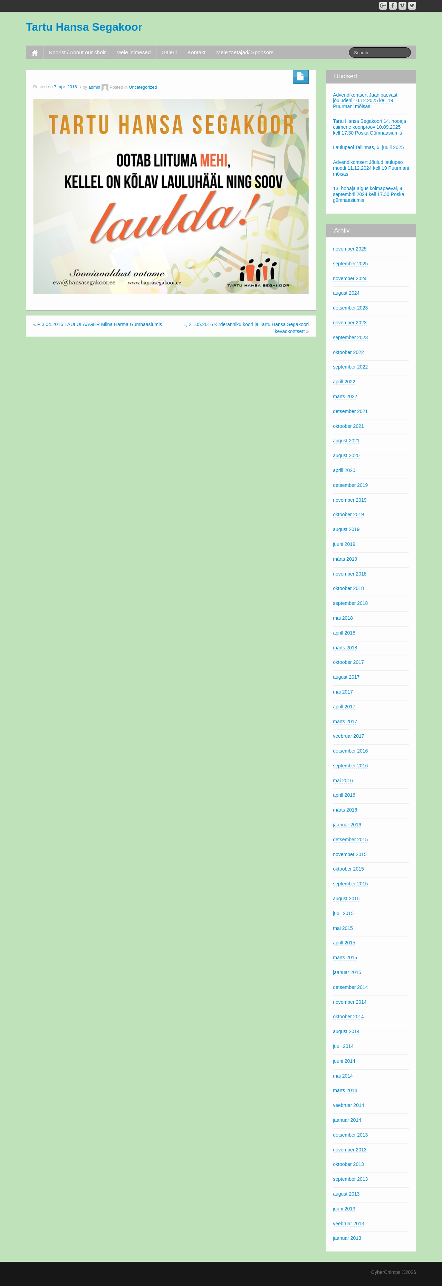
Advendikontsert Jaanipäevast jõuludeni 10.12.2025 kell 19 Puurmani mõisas (365, 100)
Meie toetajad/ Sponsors (244, 52)
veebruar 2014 (348, 1105)
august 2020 (346, 455)
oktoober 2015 (348, 869)
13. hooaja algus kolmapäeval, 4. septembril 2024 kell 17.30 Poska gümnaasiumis (368, 194)
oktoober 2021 (348, 426)
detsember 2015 (350, 839)
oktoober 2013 (348, 1164)
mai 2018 (343, 618)
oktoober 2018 (348, 588)
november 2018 (349, 574)
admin (94, 87)
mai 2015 (343, 928)
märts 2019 (345, 559)
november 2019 (349, 500)
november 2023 (349, 322)
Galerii (169, 52)
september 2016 (350, 765)
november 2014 (349, 1002)
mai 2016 (343, 780)
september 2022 (350, 367)
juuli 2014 (343, 1046)
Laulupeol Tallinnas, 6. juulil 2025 (368, 147)
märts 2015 (345, 957)
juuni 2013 (344, 1208)
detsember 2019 (350, 485)
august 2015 (346, 898)
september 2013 (350, 1179)
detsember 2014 (350, 987)
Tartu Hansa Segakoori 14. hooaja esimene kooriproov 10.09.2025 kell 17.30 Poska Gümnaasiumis (369, 127)
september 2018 (350, 603)
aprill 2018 (344, 633)
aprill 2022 (344, 381)
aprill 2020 (344, 470)
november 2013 (349, 1149)
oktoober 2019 (348, 514)
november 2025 (349, 249)
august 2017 (346, 677)
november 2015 (349, 854)
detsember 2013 (350, 1135)
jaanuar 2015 (347, 972)
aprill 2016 (344, 795)
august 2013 (346, 1194)
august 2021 (346, 440)
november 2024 (349, 278)
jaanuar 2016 (347, 824)
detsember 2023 (350, 308)
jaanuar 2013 (347, 1238)
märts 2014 (345, 1090)
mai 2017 (343, 692)
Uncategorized (143, 87)
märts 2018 (345, 647)
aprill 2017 (344, 706)
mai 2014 (343, 1076)
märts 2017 (345, 721)
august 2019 (346, 529)
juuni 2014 (344, 1061)
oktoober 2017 (348, 662)
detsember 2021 (350, 411)
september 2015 (350, 883)
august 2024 (346, 293)
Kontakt (196, 52)
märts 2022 (345, 396)
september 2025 (350, 263)
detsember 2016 (350, 751)
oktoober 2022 (348, 352)
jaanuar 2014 (347, 1120)
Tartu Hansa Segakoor (84, 27)
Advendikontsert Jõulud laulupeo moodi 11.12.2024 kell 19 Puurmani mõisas (371, 168)
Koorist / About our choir (77, 52)
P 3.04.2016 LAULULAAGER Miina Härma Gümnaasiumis (99, 324)
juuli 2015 (343, 913)
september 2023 (350, 337)
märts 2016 (345, 810)
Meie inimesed (133, 52)
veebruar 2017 (348, 736)
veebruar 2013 (348, 1223)
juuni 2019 (344, 544)
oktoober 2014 (348, 1016)
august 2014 (346, 1031)
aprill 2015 (344, 942)
